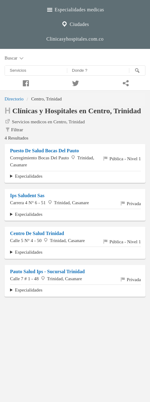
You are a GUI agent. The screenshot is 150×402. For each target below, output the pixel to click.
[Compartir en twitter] (75, 82)
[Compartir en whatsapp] (125, 82)
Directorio (14, 98)
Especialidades (28, 176)
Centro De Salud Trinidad (37, 233)
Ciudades (75, 23)
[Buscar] (137, 70)
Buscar (15, 58)
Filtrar (14, 130)
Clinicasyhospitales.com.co (74, 39)
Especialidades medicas (75, 8)
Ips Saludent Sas (27, 195)
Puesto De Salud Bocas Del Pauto (44, 150)
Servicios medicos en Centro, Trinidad (45, 121)
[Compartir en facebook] (25, 82)
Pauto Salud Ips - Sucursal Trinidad (47, 271)
